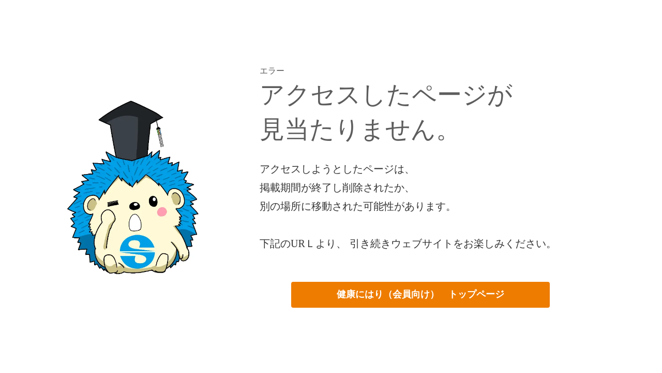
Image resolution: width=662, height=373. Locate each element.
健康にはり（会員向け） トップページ (420, 294)
